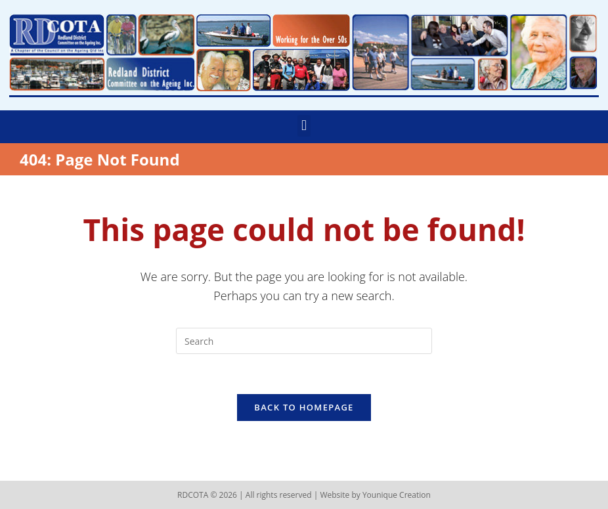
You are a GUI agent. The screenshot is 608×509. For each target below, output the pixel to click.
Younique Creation (396, 494)
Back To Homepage (303, 407)
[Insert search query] (304, 341)
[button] (303, 126)
